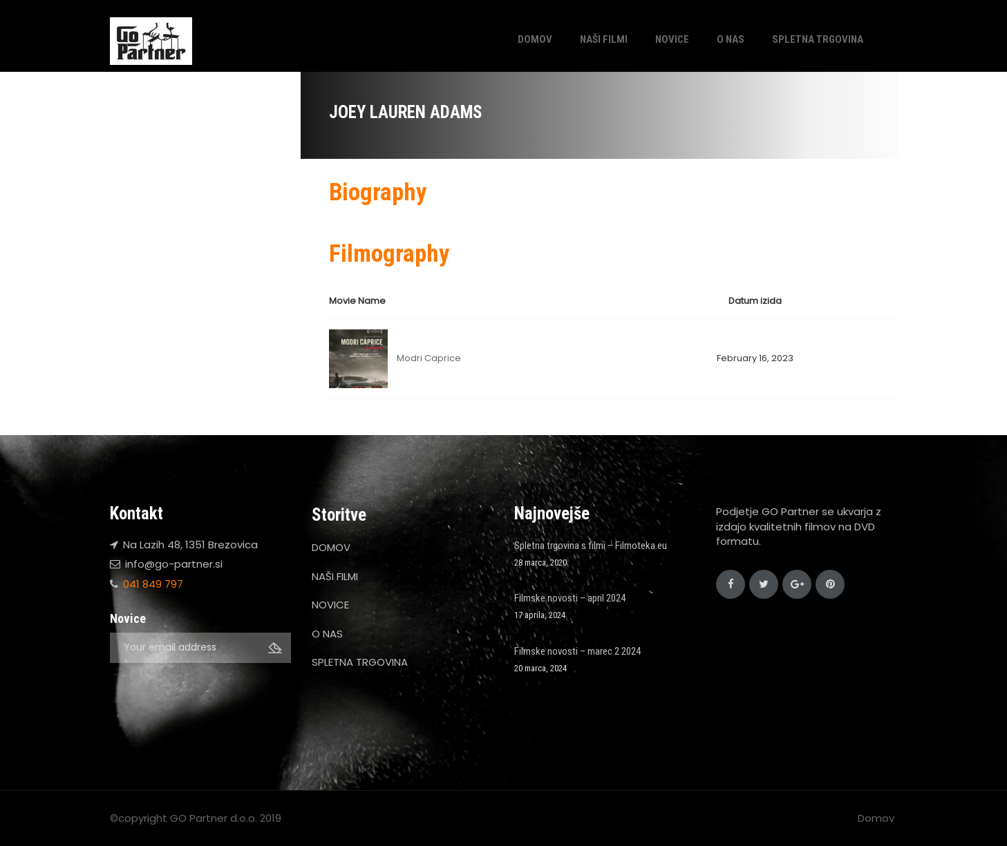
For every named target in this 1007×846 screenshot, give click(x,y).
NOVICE (672, 39)
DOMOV (535, 39)
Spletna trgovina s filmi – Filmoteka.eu (590, 545)
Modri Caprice (429, 358)
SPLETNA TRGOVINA (817, 39)
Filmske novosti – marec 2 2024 (577, 651)
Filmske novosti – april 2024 (569, 598)
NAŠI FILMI (604, 39)
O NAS (730, 39)
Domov (876, 818)
